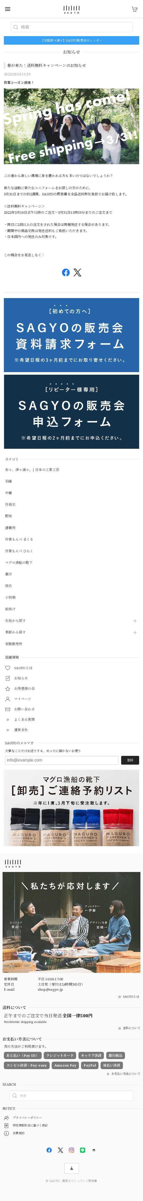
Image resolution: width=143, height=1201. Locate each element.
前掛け (10, 609)
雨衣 (8, 586)
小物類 (10, 598)
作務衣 (10, 505)
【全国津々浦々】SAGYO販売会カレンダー (71, 40)
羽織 (8, 481)
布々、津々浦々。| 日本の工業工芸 (32, 470)
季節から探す (15, 632)
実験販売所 (13, 644)
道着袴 (10, 528)
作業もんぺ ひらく (19, 551)
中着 (8, 493)
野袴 (8, 516)
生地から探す (15, 621)
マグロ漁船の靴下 (18, 563)
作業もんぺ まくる (19, 540)
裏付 (8, 574)
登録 (130, 760)
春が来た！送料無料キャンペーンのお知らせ (46, 65)
